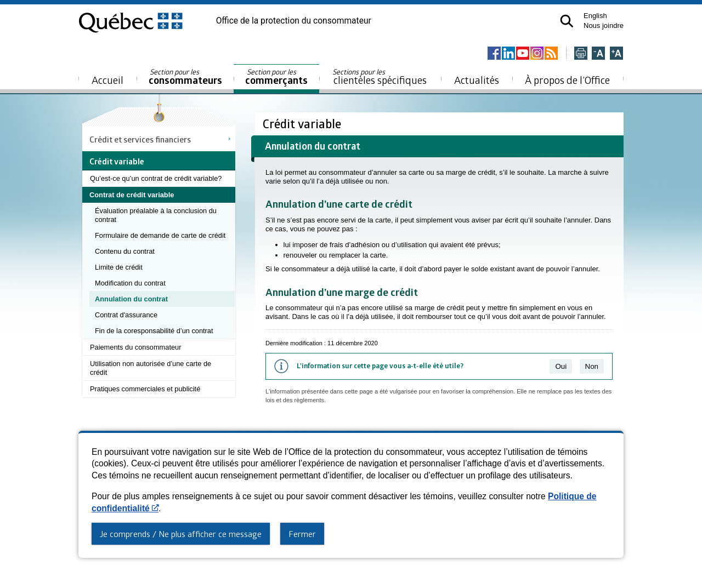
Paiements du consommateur (135, 347)
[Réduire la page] (598, 54)
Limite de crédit (119, 267)
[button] (566, 21)
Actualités (476, 80)
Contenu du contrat (125, 251)
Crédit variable (303, 124)
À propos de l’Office (567, 80)
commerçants (276, 77)
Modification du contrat (130, 283)
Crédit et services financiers (140, 139)
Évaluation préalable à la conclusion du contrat (156, 215)
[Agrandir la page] (616, 54)
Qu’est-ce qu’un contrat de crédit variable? (156, 178)
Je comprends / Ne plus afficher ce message (181, 533)
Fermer (302, 533)
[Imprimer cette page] (580, 54)
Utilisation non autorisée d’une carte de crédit (150, 367)
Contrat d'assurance (126, 315)
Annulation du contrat (131, 299)
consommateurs (185, 77)
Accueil (107, 80)
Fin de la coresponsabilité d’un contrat (154, 331)
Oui (561, 366)
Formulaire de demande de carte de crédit (160, 235)
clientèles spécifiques (379, 77)
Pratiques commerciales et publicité (145, 389)
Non (591, 366)
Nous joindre (604, 25)
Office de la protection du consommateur (293, 21)
